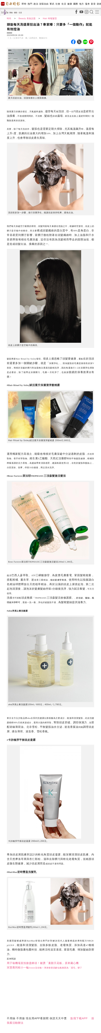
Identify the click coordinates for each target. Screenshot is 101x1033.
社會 (57, 4)
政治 (36, 4)
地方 (81, 4)
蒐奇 (87, 4)
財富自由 (43, 4)
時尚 (9, 18)
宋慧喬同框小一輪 (18, 967)
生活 (63, 4)
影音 (93, 4)
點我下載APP (78, 1018)
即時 (24, 4)
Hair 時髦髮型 (50, 18)
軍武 (52, 4)
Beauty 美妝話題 (27, 18)
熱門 (30, 4)
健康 (69, 4)
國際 (75, 4)
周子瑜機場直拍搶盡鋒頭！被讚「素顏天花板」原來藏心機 (43, 963)
